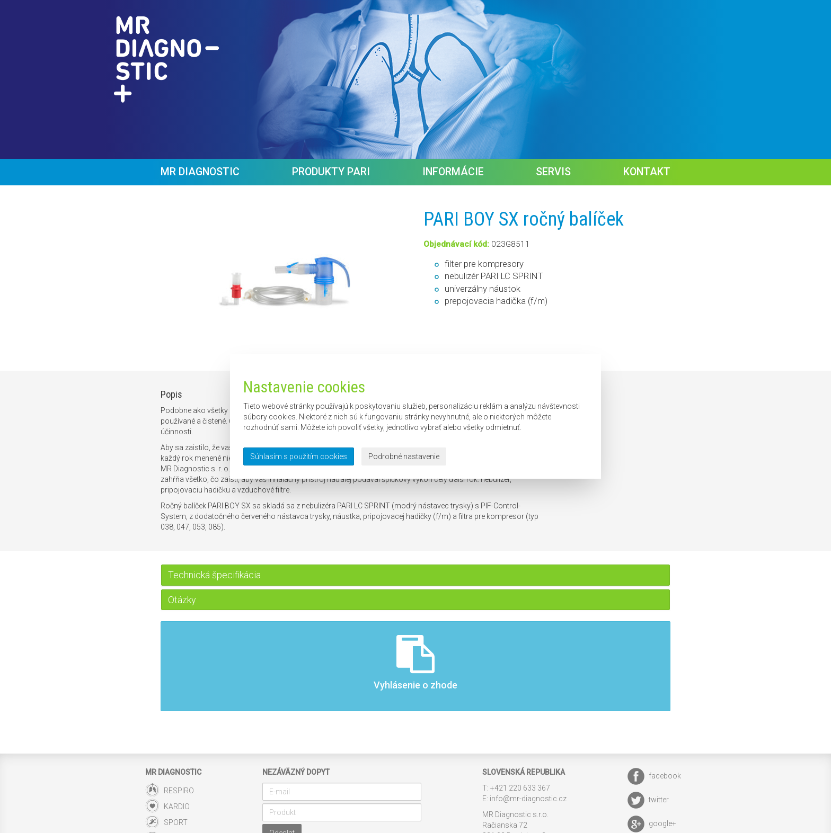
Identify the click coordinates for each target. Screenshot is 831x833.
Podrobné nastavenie (403, 456)
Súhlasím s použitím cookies (298, 456)
